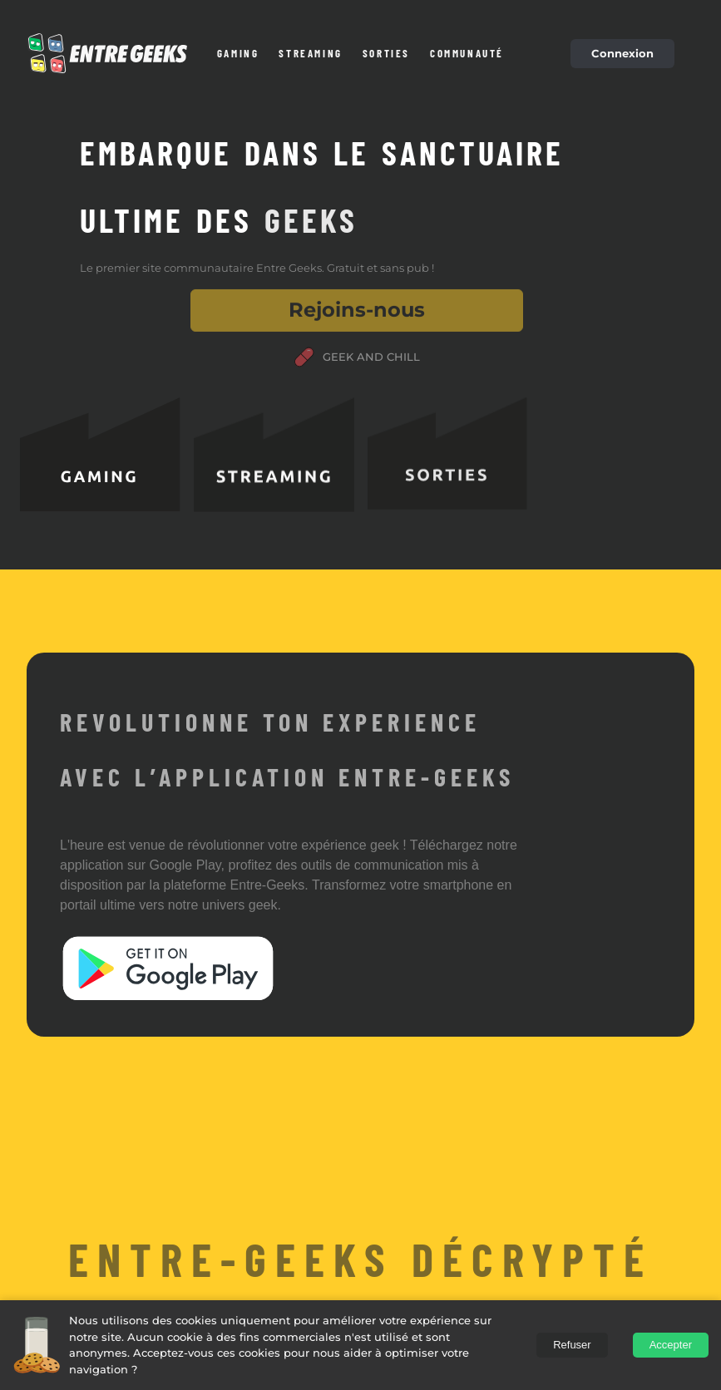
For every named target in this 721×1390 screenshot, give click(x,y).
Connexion (622, 53)
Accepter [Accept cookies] (670, 1344)
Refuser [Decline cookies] (572, 1344)
